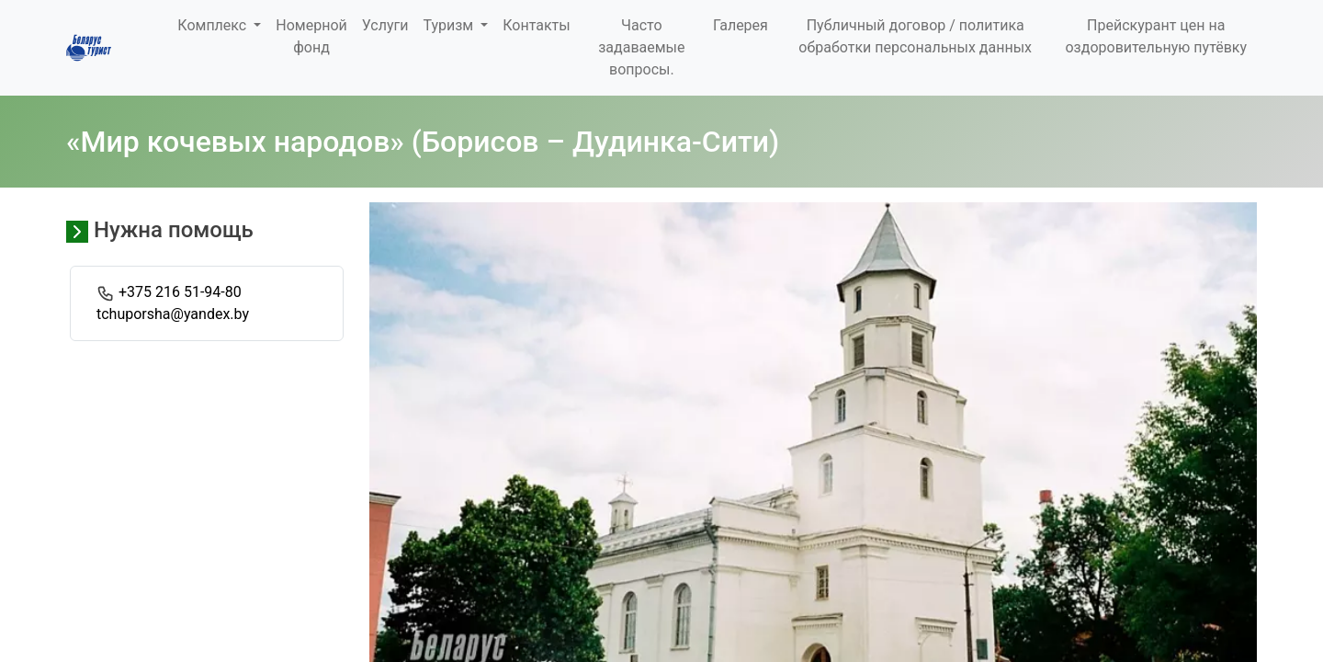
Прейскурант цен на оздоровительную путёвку (1156, 36)
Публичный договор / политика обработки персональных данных (915, 36)
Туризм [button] (450, 25)
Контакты (536, 25)
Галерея (740, 25)
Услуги (385, 25)
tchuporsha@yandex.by (172, 314)
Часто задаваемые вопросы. (641, 47)
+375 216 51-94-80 (180, 292)
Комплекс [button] (213, 25)
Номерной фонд (311, 36)
